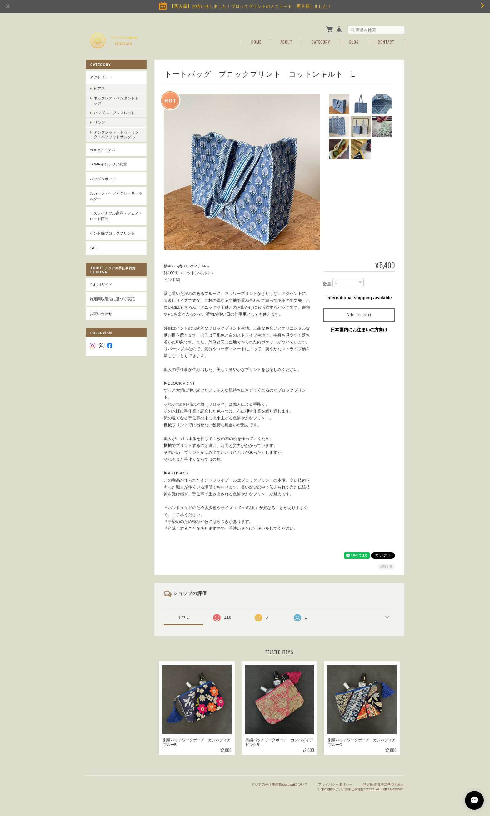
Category (321, 41)
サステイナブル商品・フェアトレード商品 (116, 215)
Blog (354, 41)
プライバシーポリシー (335, 784)
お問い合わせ (101, 313)
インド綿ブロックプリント (112, 233)
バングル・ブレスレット (114, 112)
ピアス (99, 88)
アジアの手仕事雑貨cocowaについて (279, 784)
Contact (386, 41)
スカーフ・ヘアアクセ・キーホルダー (116, 195)
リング (99, 122)
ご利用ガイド (101, 283)
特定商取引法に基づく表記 (112, 298)
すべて (183, 616)
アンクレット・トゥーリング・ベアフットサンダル (116, 133)
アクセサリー (101, 76)
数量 (327, 283)
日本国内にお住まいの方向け (359, 329)
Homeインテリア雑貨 (108, 163)
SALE (94, 247)
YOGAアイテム (102, 149)
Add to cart (359, 314)
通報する (386, 566)
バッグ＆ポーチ (103, 178)
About (286, 41)
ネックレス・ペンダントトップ (116, 99)
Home (256, 41)
